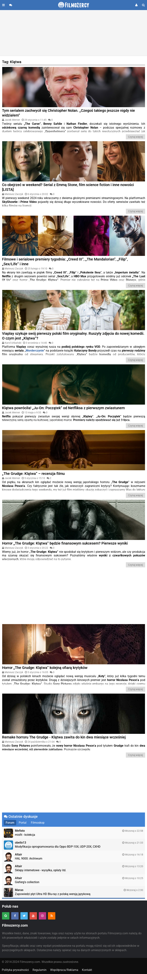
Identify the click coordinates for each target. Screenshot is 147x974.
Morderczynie (35, 350)
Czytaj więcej (135, 136)
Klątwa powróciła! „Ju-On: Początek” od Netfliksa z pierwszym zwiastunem (63, 408)
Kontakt (87, 970)
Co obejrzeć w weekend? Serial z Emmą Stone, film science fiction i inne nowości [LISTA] (68, 187)
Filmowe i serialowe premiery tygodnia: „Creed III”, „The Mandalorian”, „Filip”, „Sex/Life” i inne (65, 261)
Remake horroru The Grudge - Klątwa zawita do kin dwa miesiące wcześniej (64, 737)
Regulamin (39, 970)
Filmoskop (37, 822)
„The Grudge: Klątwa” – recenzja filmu (33, 473)
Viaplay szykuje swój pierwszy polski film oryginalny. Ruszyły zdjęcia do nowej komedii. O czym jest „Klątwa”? (73, 335)
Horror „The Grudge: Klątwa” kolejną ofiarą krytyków (44, 667)
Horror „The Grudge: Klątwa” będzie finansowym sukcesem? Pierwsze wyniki (65, 543)
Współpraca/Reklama (64, 970)
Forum (10, 822)
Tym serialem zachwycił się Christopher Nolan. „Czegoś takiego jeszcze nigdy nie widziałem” (68, 112)
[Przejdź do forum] (10, 5)
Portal (22, 822)
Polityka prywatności (15, 970)
